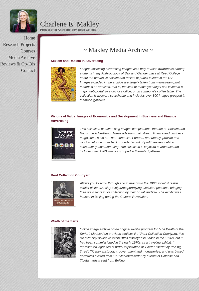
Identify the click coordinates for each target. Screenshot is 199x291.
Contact (28, 70)
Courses (28, 50)
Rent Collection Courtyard (71, 175)
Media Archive (21, 57)
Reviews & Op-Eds (17, 63)
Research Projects (19, 44)
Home (29, 37)
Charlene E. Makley (69, 24)
